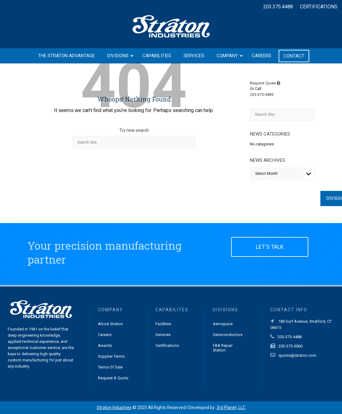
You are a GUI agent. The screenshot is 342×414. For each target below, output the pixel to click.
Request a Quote (113, 378)
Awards (105, 345)
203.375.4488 (278, 7)
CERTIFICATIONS (318, 7)
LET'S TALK (270, 247)
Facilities (163, 323)
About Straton (110, 323)
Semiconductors (228, 334)
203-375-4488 (261, 95)
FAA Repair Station (223, 347)
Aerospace (223, 323)
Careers (105, 334)
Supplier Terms (111, 356)
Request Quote (265, 83)
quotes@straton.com (297, 355)
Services (163, 334)
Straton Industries (114, 407)
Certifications (167, 345)
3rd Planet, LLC (231, 407)
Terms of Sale (110, 367)
